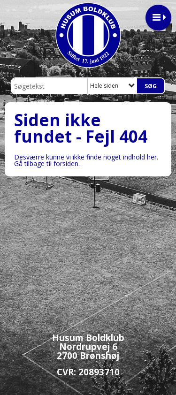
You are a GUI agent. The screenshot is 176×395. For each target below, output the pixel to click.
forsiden (66, 163)
